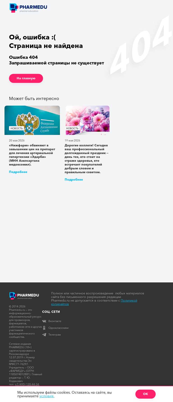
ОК (145, 394)
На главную (26, 78)
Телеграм (51, 334)
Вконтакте (51, 321)
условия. (47, 396)
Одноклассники (55, 327)
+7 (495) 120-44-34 (27, 384)
